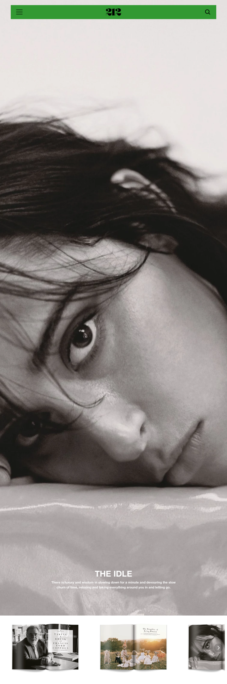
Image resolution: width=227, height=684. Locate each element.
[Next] (218, 648)
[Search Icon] (207, 12)
